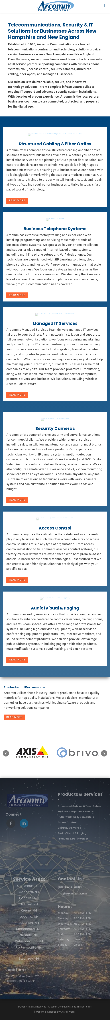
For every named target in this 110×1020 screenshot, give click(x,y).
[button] (81, 929)
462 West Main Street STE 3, (23, 976)
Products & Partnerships (73, 838)
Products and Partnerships (24, 687)
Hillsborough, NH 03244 (20, 981)
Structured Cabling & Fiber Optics (55, 144)
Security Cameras (55, 428)
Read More (17, 200)
